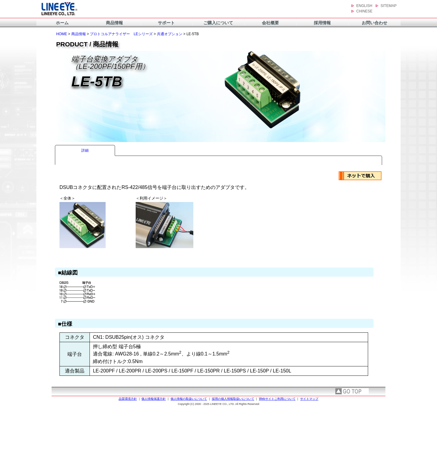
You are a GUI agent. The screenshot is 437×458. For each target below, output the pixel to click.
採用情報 (322, 22)
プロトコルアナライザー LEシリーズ (121, 34)
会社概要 (270, 22)
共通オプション (169, 34)
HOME (61, 34)
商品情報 (114, 22)
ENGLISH (364, 6)
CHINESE (364, 11)
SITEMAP (389, 6)
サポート (166, 22)
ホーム (62, 22)
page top (352, 391)
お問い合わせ (374, 22)
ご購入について (218, 22)
